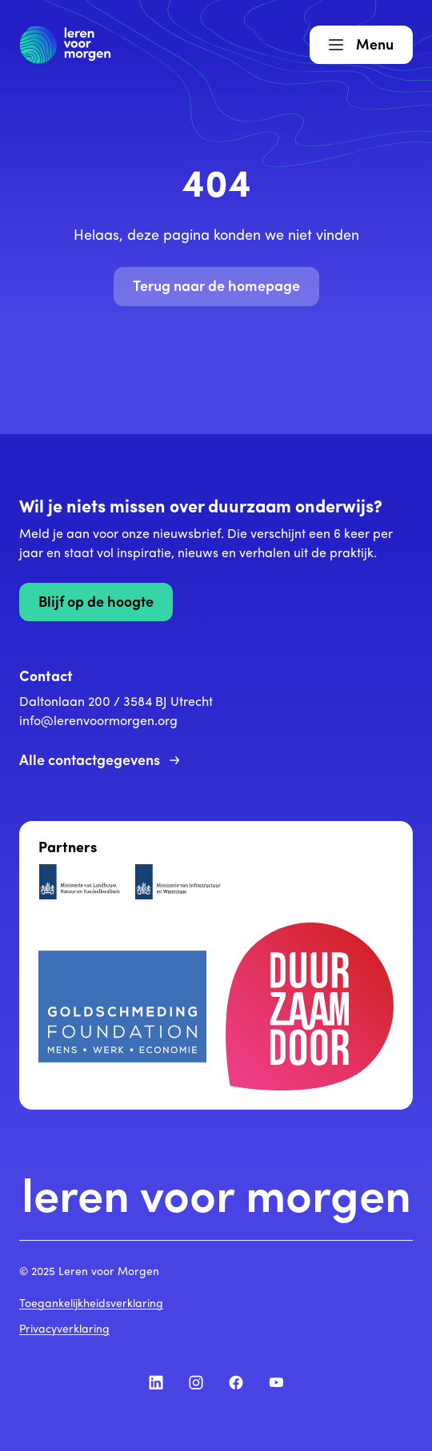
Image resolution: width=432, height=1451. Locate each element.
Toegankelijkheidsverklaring (91, 1304)
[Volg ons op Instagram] (196, 1382)
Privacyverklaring (64, 1330)
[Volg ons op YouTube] (276, 1382)
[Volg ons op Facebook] (236, 1382)
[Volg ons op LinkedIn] (156, 1382)
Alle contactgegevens (99, 761)
